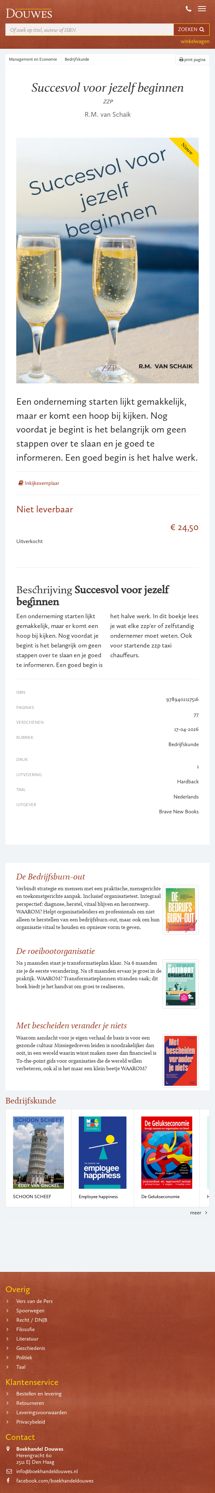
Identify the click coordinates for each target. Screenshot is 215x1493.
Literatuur (27, 1338)
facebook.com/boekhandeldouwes (55, 1480)
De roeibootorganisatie (55, 951)
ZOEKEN (191, 29)
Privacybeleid (30, 1422)
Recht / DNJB (31, 1320)
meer (200, 1212)
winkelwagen (195, 41)
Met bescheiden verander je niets (71, 1025)
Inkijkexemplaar (38, 483)
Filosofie (25, 1329)
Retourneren (30, 1403)
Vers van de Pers (34, 1301)
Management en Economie (33, 59)
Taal (20, 1367)
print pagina (192, 59)
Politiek (24, 1357)
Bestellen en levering (39, 1393)
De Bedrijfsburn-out (50, 876)
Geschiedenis (30, 1348)
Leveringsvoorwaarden (41, 1412)
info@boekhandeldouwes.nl (47, 1471)
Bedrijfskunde (77, 59)
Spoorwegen (30, 1310)
